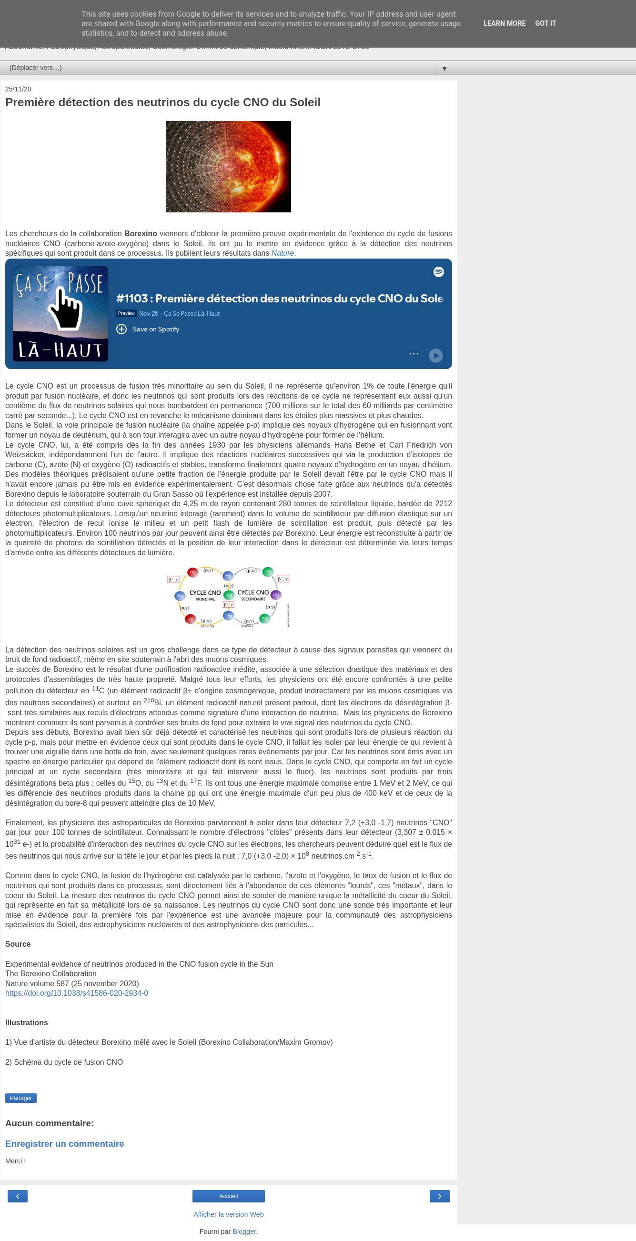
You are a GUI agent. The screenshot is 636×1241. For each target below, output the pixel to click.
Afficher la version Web (228, 1214)
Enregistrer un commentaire (64, 1144)
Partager (21, 1098)
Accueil (229, 1196)
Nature (283, 253)
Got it (545, 24)
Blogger (244, 1231)
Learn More (504, 24)
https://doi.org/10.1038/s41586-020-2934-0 (76, 993)
